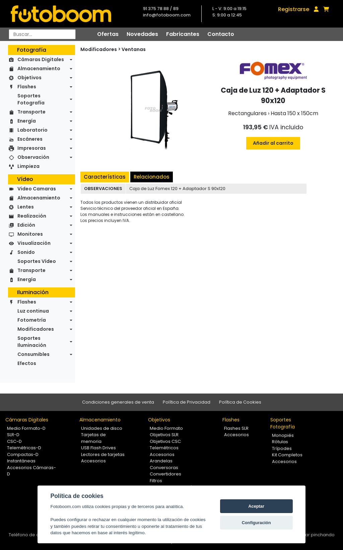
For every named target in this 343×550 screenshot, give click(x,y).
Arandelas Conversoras (164, 464)
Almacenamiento (38, 68)
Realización (31, 216)
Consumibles (33, 354)
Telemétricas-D (24, 448)
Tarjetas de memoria (93, 438)
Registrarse (293, 9)
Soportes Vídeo (36, 261)
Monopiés (283, 435)
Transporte (31, 111)
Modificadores (35, 329)
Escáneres (30, 139)
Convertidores (165, 474)
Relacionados (151, 176)
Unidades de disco (101, 428)
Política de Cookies (240, 402)
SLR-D (13, 434)
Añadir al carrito (273, 143)
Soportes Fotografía (31, 99)
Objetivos (29, 77)
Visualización (34, 243)
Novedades (142, 34)
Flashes (26, 86)
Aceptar (256, 506)
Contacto (220, 34)
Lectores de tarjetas (103, 454)
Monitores (30, 234)
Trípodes (282, 448)
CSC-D (14, 441)
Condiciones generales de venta (118, 402)
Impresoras (31, 148)
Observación (33, 157)
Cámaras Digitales (40, 59)
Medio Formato (166, 428)
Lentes (25, 206)
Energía (26, 121)
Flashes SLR (236, 428)
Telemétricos (164, 448)
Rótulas (280, 442)
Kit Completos (287, 455)
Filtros (156, 480)
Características (105, 176)
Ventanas (134, 49)
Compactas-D (23, 454)
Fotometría (31, 320)
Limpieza (28, 166)
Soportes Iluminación (31, 342)
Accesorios (93, 461)
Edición (26, 225)
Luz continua (33, 311)
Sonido (26, 252)
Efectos (26, 363)
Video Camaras (36, 188)
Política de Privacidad (186, 402)
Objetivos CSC (165, 441)
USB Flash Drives (98, 448)
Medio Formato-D (26, 428)
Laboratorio (32, 130)
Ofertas (108, 34)
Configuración (256, 522)
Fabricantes (182, 34)
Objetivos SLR (164, 434)
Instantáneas (21, 461)
